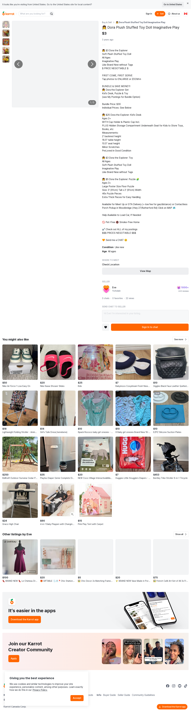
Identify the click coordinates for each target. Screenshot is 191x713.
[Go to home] (8, 13)
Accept (77, 698)
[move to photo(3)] (6, 41)
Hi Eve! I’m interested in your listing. (145, 316)
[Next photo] (92, 64)
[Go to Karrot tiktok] (185, 686)
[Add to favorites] (105, 327)
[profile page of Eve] (106, 289)
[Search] (51, 14)
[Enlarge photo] (55, 64)
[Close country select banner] (188, 3)
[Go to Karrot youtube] (179, 686)
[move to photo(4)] (6, 50)
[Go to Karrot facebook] (168, 686)
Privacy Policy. (40, 690)
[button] (180, 339)
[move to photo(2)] (6, 33)
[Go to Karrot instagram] (173, 686)
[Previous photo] (18, 64)
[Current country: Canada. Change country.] (186, 14)
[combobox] (33, 13)
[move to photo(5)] (6, 59)
